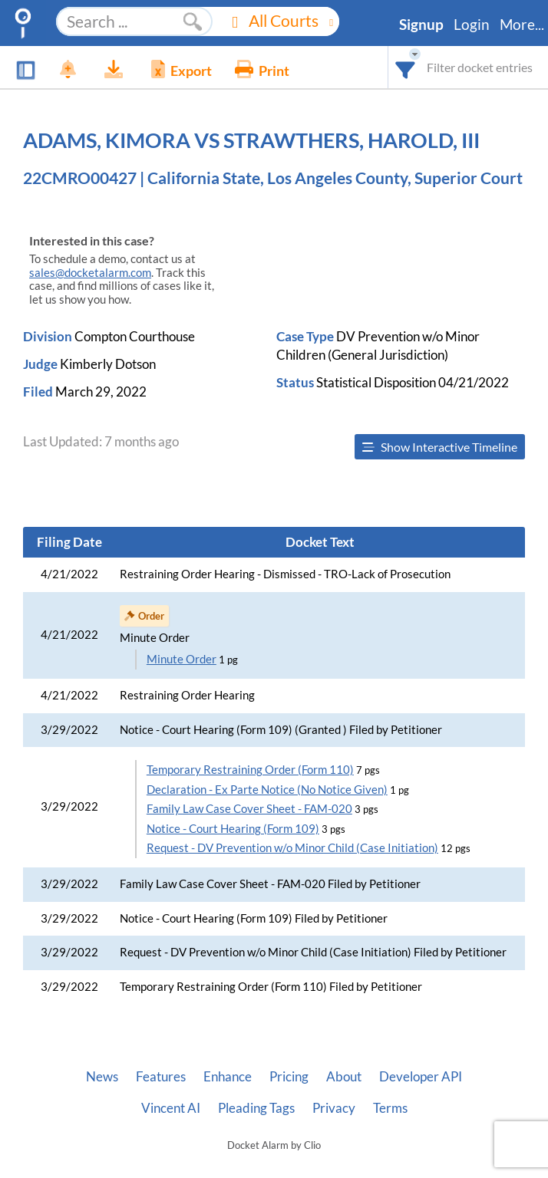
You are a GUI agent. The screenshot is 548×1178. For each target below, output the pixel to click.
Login (472, 24)
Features (161, 1076)
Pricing (289, 1076)
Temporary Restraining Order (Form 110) (250, 769)
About (343, 1076)
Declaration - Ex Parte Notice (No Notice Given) (267, 789)
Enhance (227, 1076)
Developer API (420, 1076)
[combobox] (406, 67)
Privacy (333, 1108)
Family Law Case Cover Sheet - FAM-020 (249, 808)
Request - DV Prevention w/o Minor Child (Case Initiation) (292, 847)
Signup (421, 24)
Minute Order (181, 659)
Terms (390, 1108)
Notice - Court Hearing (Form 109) (233, 828)
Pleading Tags (256, 1108)
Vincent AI (170, 1108)
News (102, 1076)
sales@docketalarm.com (90, 272)
